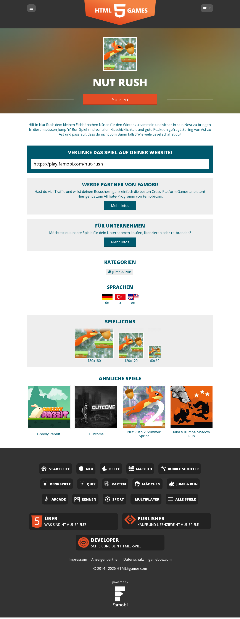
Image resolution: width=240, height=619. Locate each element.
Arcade (55, 499)
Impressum (78, 561)
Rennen (85, 499)
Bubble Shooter (180, 468)
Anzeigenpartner (105, 561)
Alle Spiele (182, 499)
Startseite (55, 468)
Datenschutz (133, 561)
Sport (114, 499)
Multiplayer (147, 499)
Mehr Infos (120, 205)
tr (120, 299)
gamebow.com (160, 561)
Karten (115, 483)
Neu (86, 468)
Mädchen (147, 483)
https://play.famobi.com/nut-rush (120, 164)
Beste (111, 468)
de (107, 299)
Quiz (87, 483)
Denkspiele (56, 483)
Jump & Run (119, 272)
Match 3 (140, 468)
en (133, 299)
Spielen (120, 99)
